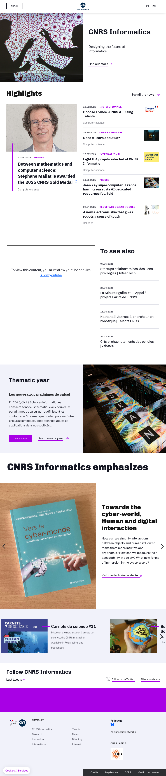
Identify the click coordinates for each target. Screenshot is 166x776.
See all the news (142, 94)
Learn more (20, 438)
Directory (77, 739)
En (154, 6)
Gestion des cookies (148, 772)
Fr (147, 6)
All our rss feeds (150, 679)
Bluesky (112, 724)
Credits (94, 772)
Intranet (76, 744)
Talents (76, 729)
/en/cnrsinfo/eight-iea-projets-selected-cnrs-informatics (121, 161)
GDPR (128, 772)
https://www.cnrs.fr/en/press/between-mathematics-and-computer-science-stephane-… (41, 147)
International (39, 744)
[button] (16, 770)
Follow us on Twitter (123, 679)
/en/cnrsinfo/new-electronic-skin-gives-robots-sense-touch (121, 214)
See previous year (50, 438)
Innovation (38, 739)
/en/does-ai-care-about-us (121, 138)
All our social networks (123, 731)
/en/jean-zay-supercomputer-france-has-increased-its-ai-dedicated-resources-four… (121, 187)
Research (37, 734)
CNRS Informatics (42, 729)
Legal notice (111, 772)
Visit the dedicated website (120, 575)
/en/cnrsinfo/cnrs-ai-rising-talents (121, 115)
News (75, 734)
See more (129, 268)
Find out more (98, 64)
